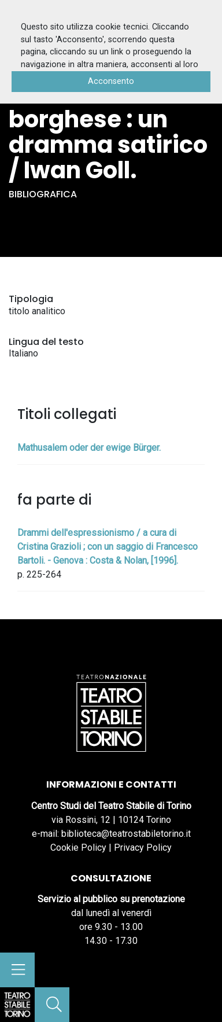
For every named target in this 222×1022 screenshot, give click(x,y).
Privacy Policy (143, 847)
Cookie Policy (78, 847)
